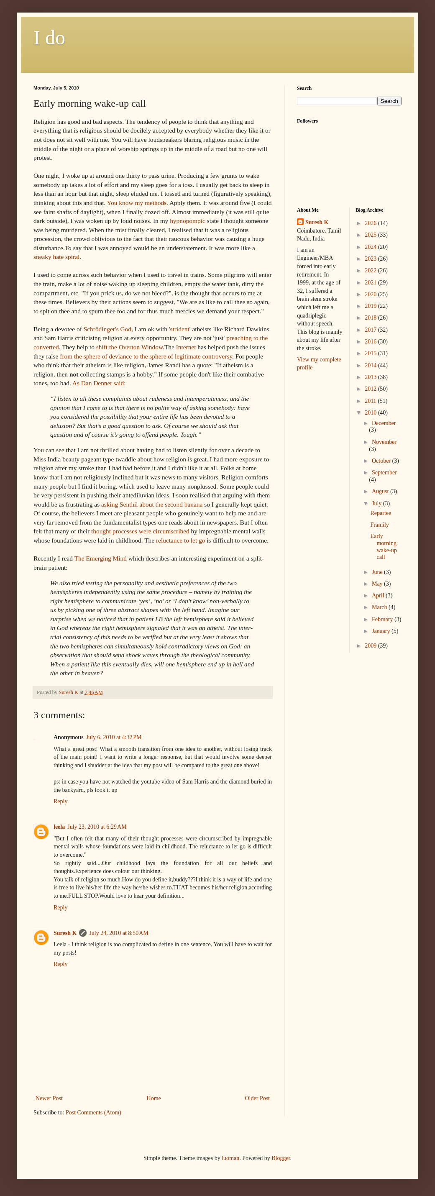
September (384, 472)
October (382, 461)
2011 (371, 401)
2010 (371, 413)
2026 (371, 223)
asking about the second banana (151, 504)
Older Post (257, 1098)
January (382, 631)
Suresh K (65, 933)
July (377, 503)
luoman (230, 1158)
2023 (371, 259)
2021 (371, 282)
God (107, 329)
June (378, 572)
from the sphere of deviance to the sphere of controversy (146, 356)
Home (154, 1098)
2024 (371, 247)
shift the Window (129, 347)
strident (179, 329)
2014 (371, 365)
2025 (371, 235)
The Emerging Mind (100, 558)
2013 (371, 377)
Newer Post (49, 1098)
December (384, 423)
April (379, 595)
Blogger (280, 1158)
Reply (60, 801)
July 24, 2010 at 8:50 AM (118, 933)
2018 (371, 318)
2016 (371, 341)
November (384, 442)
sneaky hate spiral (56, 256)
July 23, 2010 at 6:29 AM (96, 827)
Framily (379, 525)
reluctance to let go (180, 540)
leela (59, 827)
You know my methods (137, 202)
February (383, 619)
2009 (371, 646)
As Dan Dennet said (98, 383)
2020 (371, 294)
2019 (371, 306)
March (380, 607)
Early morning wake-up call (383, 546)
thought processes (114, 531)
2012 (371, 389)
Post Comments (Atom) (93, 1112)
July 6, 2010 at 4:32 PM (114, 737)
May (378, 584)
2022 (371, 270)
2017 (371, 330)
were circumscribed (164, 531)
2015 (371, 353)
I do (49, 37)
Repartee (380, 513)
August (381, 491)
